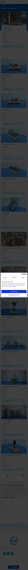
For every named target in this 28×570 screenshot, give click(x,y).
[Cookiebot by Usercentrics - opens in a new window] (21, 274)
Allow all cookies (14, 291)
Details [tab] (14, 277)
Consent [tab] (5, 277)
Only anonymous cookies (14, 294)
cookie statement (12, 286)
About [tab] (23, 277)
